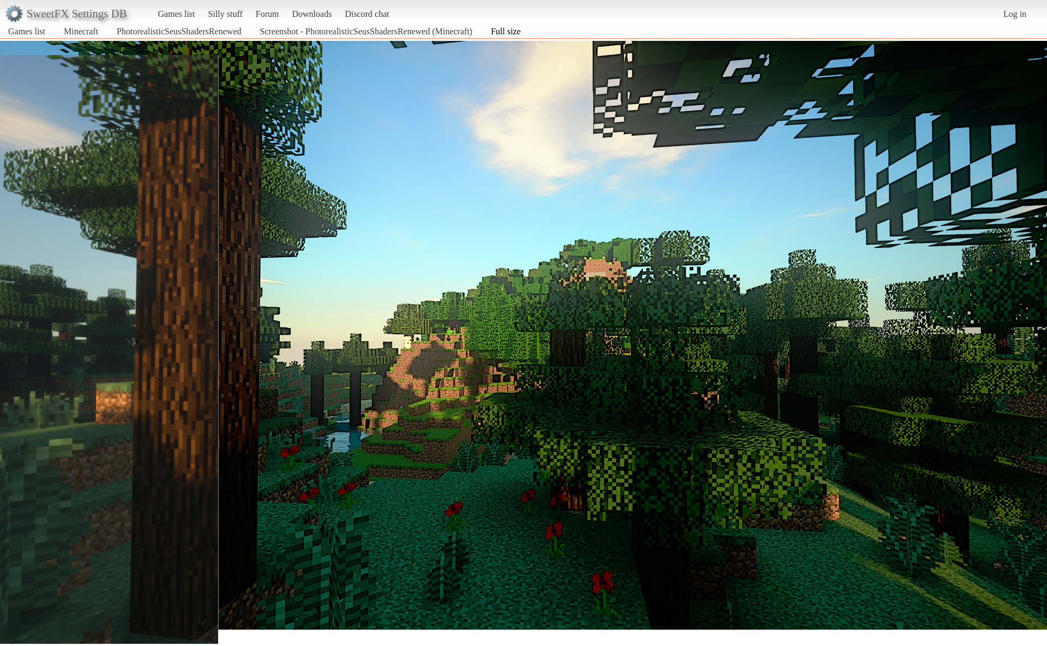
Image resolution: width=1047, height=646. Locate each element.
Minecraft (81, 31)
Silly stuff (225, 14)
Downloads (312, 14)
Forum (267, 14)
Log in (1014, 14)
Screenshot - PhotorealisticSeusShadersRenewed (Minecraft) (366, 31)
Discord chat (367, 14)
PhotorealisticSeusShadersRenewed (179, 31)
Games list (176, 14)
